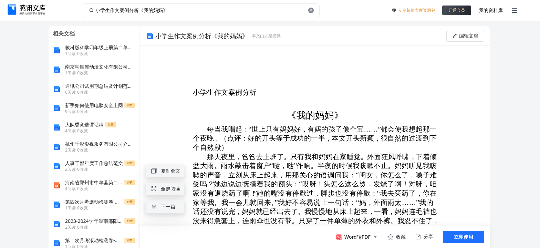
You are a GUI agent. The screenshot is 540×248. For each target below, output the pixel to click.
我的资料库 (491, 10)
